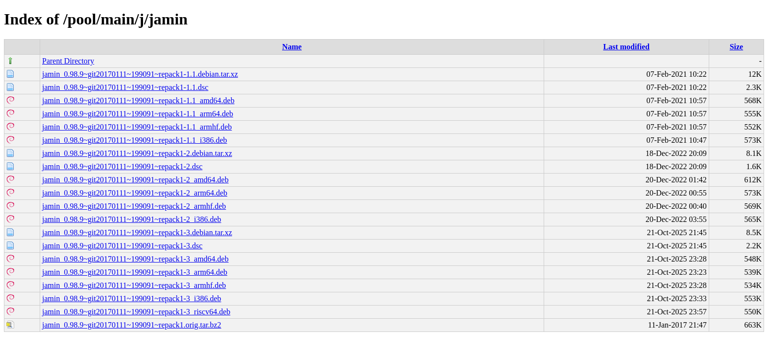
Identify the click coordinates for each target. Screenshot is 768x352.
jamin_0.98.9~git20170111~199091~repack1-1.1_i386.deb (134, 140)
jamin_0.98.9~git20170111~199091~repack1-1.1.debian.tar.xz (140, 74)
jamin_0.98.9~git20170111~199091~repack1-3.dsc (122, 246)
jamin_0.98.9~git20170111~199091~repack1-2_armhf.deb (134, 206)
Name (292, 47)
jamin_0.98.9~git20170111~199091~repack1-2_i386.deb (131, 219)
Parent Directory (68, 61)
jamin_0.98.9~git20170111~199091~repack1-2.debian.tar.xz (137, 153)
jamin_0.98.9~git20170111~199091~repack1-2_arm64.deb (134, 193)
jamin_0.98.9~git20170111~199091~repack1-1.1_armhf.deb (137, 127)
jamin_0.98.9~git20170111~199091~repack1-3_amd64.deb (135, 259)
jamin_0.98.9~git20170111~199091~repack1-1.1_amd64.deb (138, 100)
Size (737, 47)
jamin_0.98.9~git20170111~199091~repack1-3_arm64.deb (134, 272)
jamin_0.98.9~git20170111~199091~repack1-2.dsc (122, 166)
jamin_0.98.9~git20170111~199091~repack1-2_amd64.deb (135, 180)
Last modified (626, 47)
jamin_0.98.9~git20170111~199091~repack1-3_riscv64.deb (136, 312)
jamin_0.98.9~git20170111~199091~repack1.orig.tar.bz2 (131, 325)
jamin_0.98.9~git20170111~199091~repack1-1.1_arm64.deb (137, 114)
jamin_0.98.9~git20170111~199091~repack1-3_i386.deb (131, 298)
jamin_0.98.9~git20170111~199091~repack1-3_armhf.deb (134, 285)
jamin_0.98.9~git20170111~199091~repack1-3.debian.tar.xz (137, 232)
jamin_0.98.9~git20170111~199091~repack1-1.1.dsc (125, 87)
